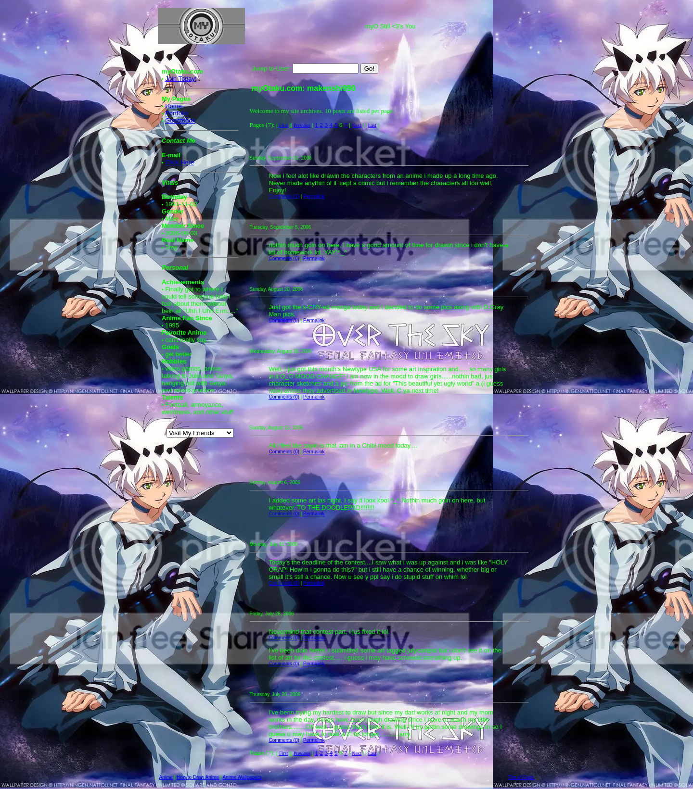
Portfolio (176, 113)
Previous (302, 125)
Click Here (179, 162)
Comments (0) (284, 258)
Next (356, 125)
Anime (166, 777)
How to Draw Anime (198, 777)
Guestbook (180, 120)
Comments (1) (284, 196)
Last (372, 125)
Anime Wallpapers (241, 777)
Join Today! (181, 78)
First (283, 125)
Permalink (313, 196)
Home (173, 106)
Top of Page (521, 777)
